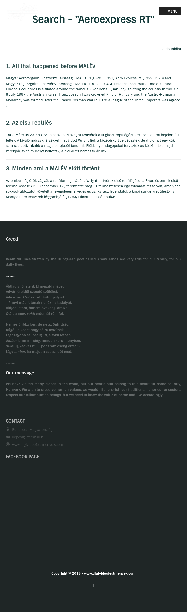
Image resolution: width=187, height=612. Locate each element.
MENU (170, 11)
